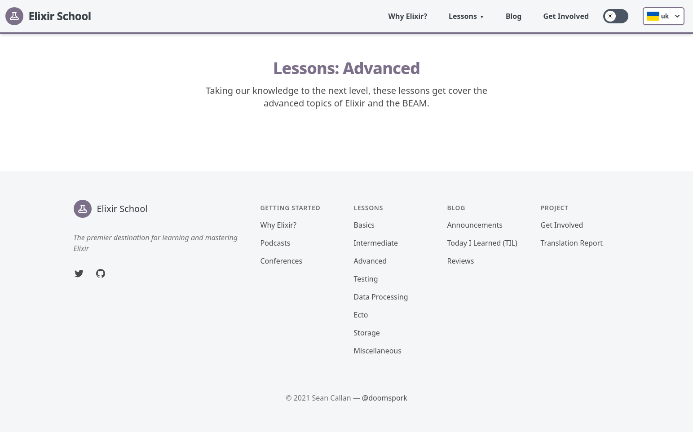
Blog (514, 16)
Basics (364, 225)
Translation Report (572, 243)
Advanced (370, 261)
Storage (367, 333)
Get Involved (566, 16)
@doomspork (384, 398)
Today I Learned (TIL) (482, 243)
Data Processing (381, 297)
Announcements (475, 225)
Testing (366, 279)
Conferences (281, 261)
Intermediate (376, 243)
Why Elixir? (408, 16)
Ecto (361, 315)
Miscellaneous (378, 351)
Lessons (463, 16)
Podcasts (275, 243)
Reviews (460, 261)
